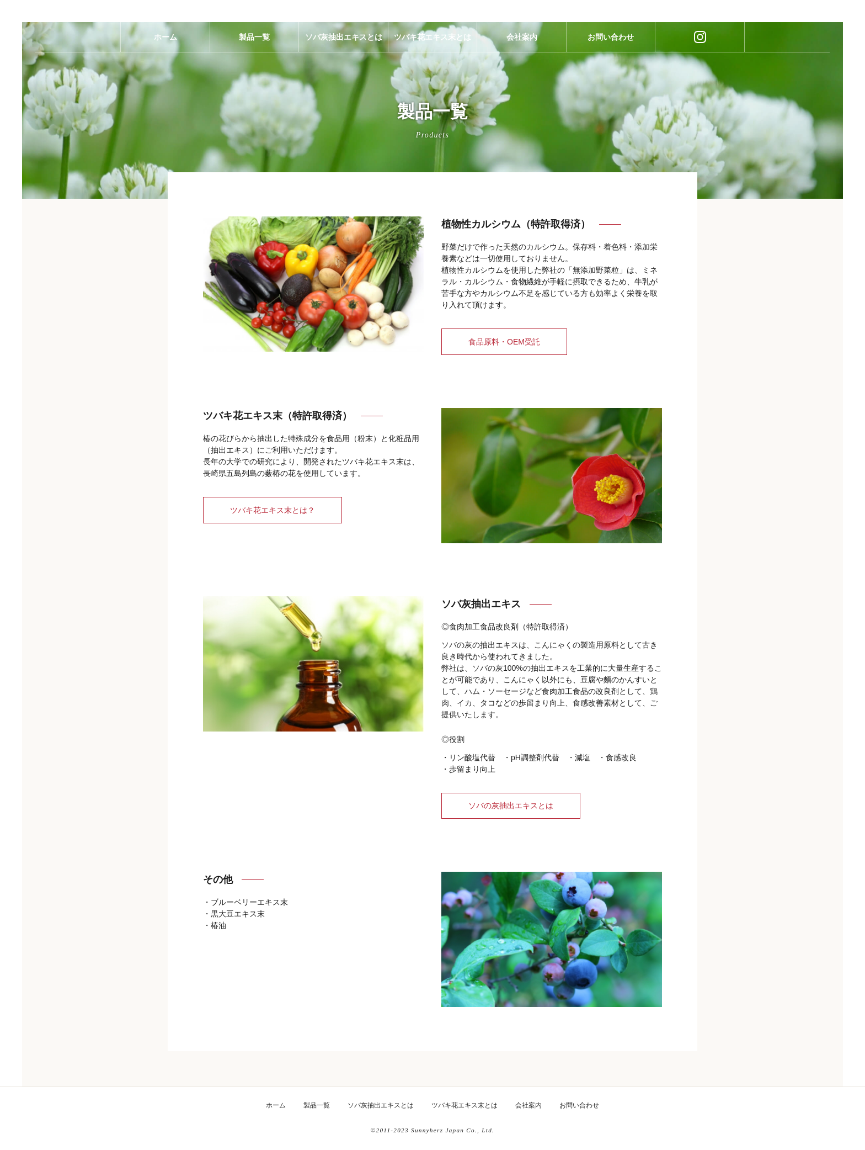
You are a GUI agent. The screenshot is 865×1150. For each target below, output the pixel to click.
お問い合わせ (611, 45)
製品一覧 (254, 45)
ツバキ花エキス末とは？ (272, 510)
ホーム (165, 45)
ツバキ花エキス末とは (432, 45)
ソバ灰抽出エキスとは (343, 45)
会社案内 (521, 45)
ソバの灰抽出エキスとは (510, 805)
